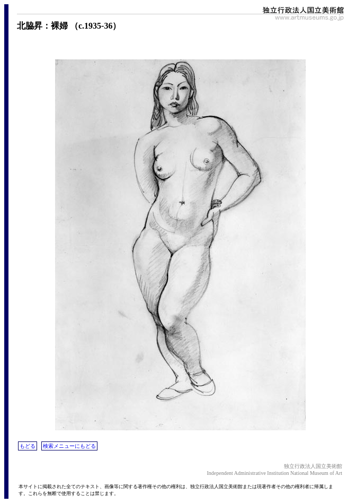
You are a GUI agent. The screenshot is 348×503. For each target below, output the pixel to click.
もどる (27, 446)
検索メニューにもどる (69, 446)
